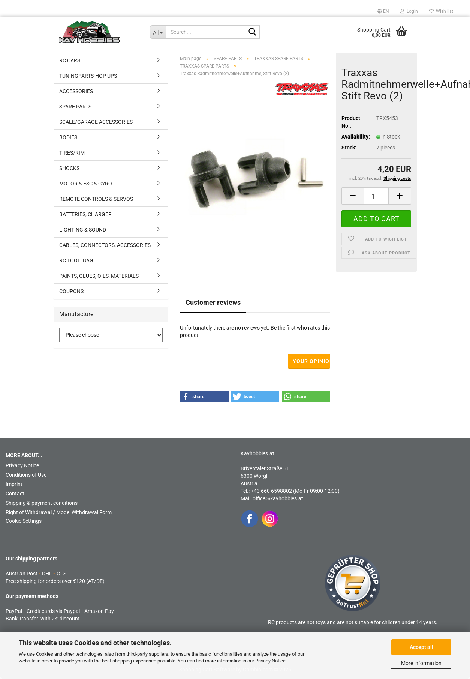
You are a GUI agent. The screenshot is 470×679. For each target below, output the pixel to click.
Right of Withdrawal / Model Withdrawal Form (59, 512)
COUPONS (71, 291)
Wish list (441, 11)
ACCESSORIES (76, 91)
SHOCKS (69, 168)
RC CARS (69, 60)
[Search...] (158, 32)
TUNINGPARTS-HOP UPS (88, 76)
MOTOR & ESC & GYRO (85, 184)
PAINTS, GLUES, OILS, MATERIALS (99, 276)
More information (421, 663)
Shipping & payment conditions (42, 503)
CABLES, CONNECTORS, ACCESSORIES (105, 245)
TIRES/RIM (72, 153)
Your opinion (312, 361)
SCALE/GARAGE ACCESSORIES (96, 122)
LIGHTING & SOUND (82, 230)
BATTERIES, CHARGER (85, 214)
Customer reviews (213, 302)
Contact (15, 494)
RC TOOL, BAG (76, 260)
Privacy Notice (270, 661)
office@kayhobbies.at (278, 498)
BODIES (68, 137)
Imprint (14, 484)
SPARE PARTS (75, 107)
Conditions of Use (26, 475)
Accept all (421, 647)
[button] (383, 11)
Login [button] (409, 11)
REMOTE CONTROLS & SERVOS (96, 199)
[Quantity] (376, 196)
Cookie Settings (24, 521)
